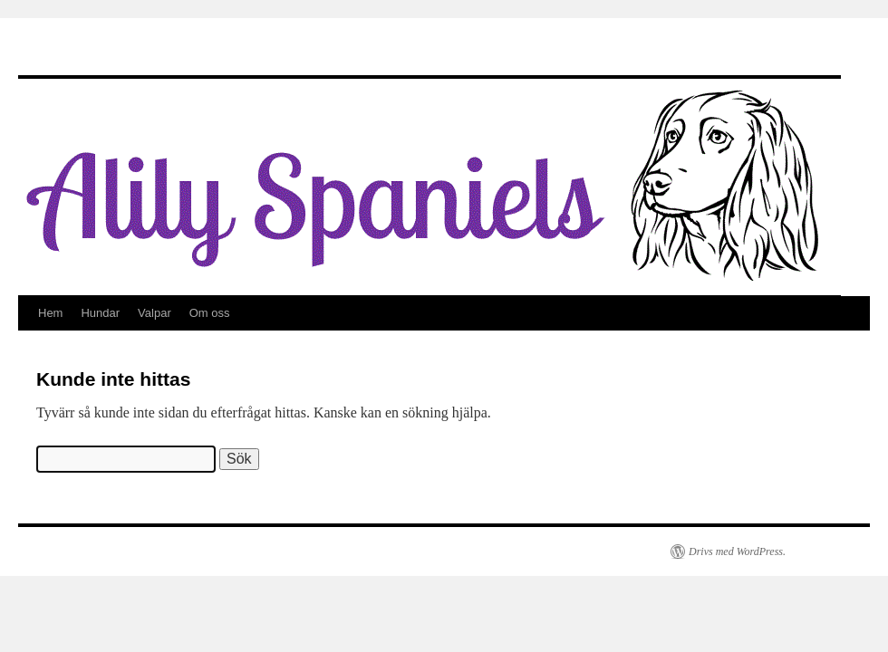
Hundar (100, 313)
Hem (50, 313)
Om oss (209, 313)
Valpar (154, 313)
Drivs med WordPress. (737, 551)
